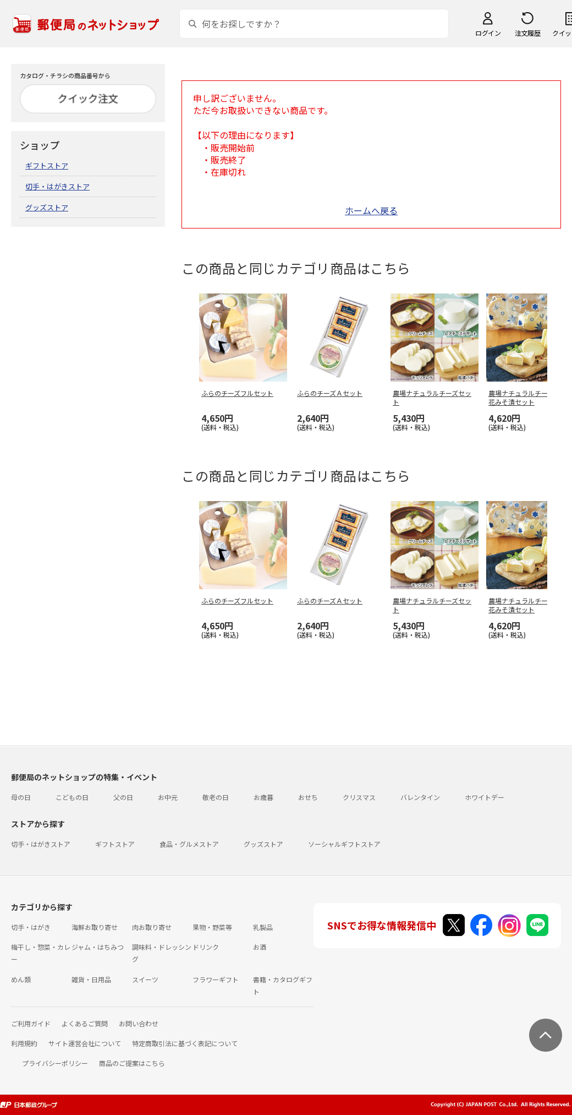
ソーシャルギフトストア (344, 844)
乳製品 (263, 927)
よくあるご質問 (85, 1023)
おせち (308, 797)
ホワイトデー (484, 797)
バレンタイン (420, 797)
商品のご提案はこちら (132, 1063)
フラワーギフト (216, 979)
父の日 (123, 797)
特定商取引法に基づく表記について (185, 1043)
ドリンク (206, 946)
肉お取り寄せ (152, 927)
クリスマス (359, 797)
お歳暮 (263, 797)
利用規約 (24, 1043)
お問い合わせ (138, 1023)
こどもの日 (72, 797)
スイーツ (145, 979)
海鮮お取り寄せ (95, 927)
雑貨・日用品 (91, 979)
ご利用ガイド (31, 1023)
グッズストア (46, 207)
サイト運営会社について (84, 1043)
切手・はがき (31, 927)
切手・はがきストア (57, 186)
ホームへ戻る (371, 210)
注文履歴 (527, 32)
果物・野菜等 (212, 927)
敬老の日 (215, 797)
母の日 (21, 797)
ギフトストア (46, 165)
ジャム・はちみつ (98, 946)
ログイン (488, 32)
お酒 (259, 946)
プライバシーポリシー (55, 1063)
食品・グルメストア (189, 844)
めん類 (21, 979)
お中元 (168, 797)
